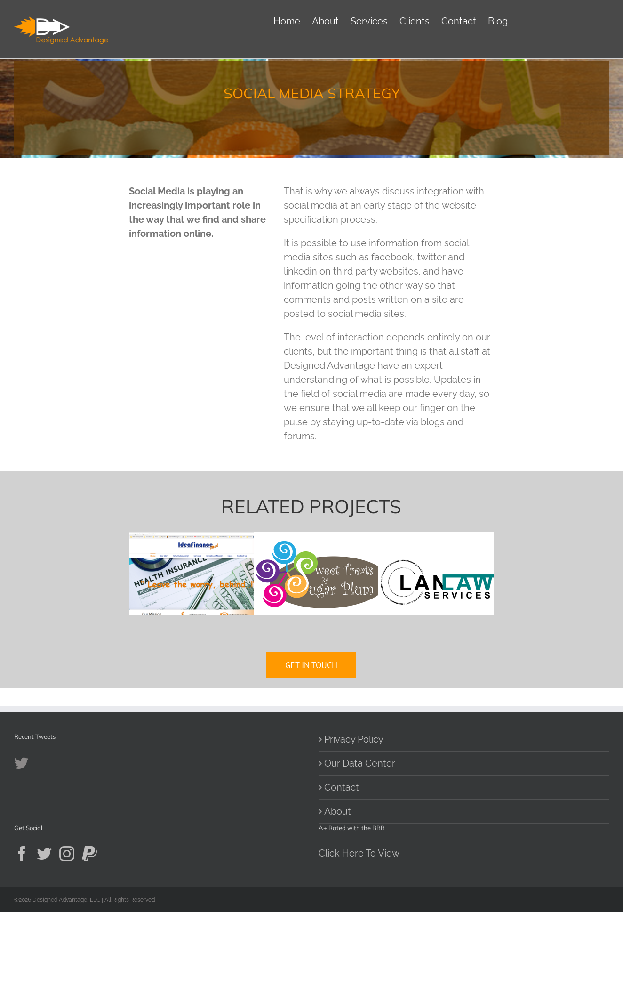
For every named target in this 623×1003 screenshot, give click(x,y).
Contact (341, 879)
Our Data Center (359, 855)
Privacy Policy (353, 831)
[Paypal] (89, 945)
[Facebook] (21, 945)
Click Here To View (359, 944)
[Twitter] (44, 945)
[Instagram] (66, 945)
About (337, 903)
